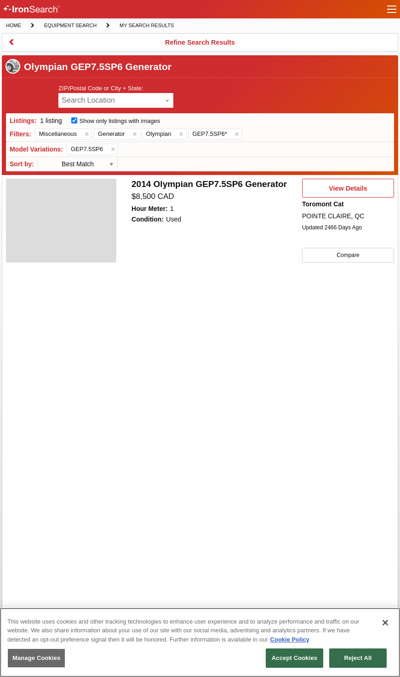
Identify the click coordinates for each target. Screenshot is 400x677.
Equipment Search (70, 26)
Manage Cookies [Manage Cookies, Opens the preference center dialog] (36, 657)
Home (13, 24)
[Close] (385, 623)
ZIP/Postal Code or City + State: (100, 88)
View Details (347, 191)
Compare (348, 255)
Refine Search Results (200, 45)
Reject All (357, 657)
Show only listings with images (120, 120)
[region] (200, 642)
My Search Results (146, 26)
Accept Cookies (294, 657)
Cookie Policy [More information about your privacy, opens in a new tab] (289, 639)
